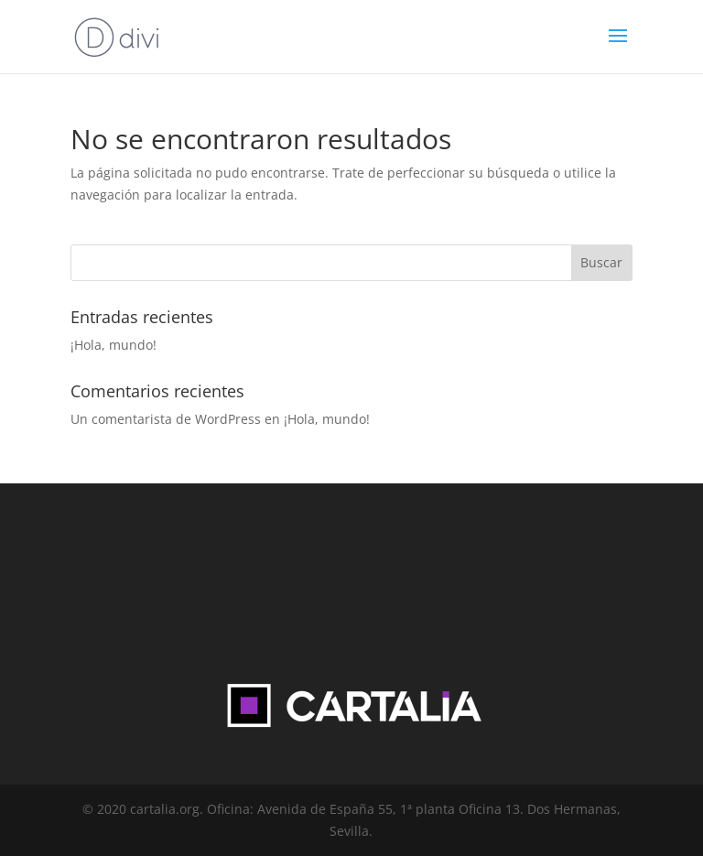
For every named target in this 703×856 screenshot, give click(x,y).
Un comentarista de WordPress (165, 419)
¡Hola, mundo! (113, 344)
